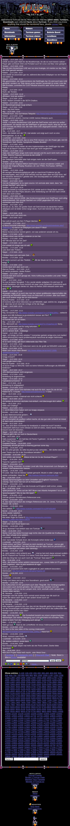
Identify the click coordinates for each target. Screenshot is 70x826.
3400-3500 (10, 687)
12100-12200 (49, 723)
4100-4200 (26, 689)
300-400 (45, 673)
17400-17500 (37, 750)
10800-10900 (56, 716)
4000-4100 (15, 689)
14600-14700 (24, 736)
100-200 (29, 673)
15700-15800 (49, 741)
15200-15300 (43, 738)
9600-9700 (26, 711)
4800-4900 (41, 691)
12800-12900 (24, 727)
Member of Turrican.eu (35, 782)
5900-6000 (41, 696)
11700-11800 (56, 720)
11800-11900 (11, 723)
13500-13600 (56, 729)
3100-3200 (36, 684)
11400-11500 (17, 720)
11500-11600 (30, 720)
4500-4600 (10, 691)
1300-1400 (20, 678)
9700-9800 (36, 711)
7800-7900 (10, 705)
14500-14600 (11, 736)
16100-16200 (43, 743)
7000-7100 (41, 700)
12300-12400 (17, 725)
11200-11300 (49, 718)
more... (35, 664)
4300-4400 (46, 689)
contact (55, 24)
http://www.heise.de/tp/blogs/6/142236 (51, 114)
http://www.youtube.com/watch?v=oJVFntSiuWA (36, 509)
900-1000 (38, 675)
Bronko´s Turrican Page (35, 777)
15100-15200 (30, 738)
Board (14, 657)
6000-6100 (52, 696)
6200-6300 (15, 698)
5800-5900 (31, 696)
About (35, 793)
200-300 (37, 673)
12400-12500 (30, 725)
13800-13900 (37, 732)
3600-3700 (31, 687)
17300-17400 (24, 750)
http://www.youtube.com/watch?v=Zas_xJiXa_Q (21, 632)
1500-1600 (41, 678)
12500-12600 (43, 725)
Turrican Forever (35, 775)
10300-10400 (49, 714)
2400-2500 (20, 682)
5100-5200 (15, 693)
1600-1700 (52, 678)
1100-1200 (58, 675)
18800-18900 (43, 756)
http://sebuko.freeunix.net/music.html (43, 475)
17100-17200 (56, 747)
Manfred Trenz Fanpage (35, 779)
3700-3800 (41, 687)
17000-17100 (43, 747)
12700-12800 (11, 727)
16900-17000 (30, 747)
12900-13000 (37, 727)
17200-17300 (11, 750)
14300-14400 (43, 734)
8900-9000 (10, 709)
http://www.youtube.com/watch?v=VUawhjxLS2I (37, 324)
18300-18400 (37, 754)
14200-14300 (30, 734)
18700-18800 (30, 756)
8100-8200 (41, 705)
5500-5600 (57, 693)
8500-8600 (26, 707)
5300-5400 (36, 693)
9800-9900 (46, 711)
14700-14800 (37, 736)
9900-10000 (57, 711)
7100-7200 (52, 700)
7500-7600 (36, 702)
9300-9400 (52, 709)
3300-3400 (57, 684)
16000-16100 (30, 743)
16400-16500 (24, 745)
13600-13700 (11, 732)
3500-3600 (20, 687)
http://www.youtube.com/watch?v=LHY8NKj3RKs (38, 313)
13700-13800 (24, 732)
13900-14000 (49, 732)
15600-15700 (37, 741)
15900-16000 (17, 743)
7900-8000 (20, 705)
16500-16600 (37, 745)
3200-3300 (46, 684)
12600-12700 (56, 725)
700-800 (21, 675)
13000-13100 (49, 727)
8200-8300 (52, 705)
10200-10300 (37, 714)
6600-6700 (57, 698)
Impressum (34, 795)
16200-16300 (56, 743)
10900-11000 (11, 718)
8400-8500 (15, 707)
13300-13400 (30, 729)
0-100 (21, 673)
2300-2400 (10, 682)
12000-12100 (37, 723)
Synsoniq (35, 784)
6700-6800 (10, 700)
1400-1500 (31, 678)
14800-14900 (49, 736)
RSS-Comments (35, 809)
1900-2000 (26, 680)
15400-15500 (11, 741)
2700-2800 (52, 682)
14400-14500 (56, 734)
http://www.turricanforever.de (33, 392)
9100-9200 (31, 709)
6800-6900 (20, 700)
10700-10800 (43, 716)
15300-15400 (56, 738)
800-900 (29, 675)
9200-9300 (41, 709)
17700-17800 (17, 752)
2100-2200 (46, 680)
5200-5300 (26, 693)
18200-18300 (24, 754)
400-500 (53, 673)
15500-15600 (24, 741)
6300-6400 (26, 698)
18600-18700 (17, 756)
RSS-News (35, 806)
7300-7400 (15, 702)
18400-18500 (49, 754)
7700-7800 (57, 702)
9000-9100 (20, 709)
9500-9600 (15, 711)
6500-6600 (46, 698)
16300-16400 (11, 745)
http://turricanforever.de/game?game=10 (28, 571)
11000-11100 (24, 718)
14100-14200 (17, 734)
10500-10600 (17, 716)
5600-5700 (10, 696)
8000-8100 (31, 705)
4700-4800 (31, 691)
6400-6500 (36, 698)
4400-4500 (57, 689)
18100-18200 (11, 754)
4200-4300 (36, 689)
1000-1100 (48, 675)
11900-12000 (24, 723)
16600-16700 (49, 745)
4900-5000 (52, 691)
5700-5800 (20, 696)
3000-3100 (26, 684)
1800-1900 (15, 680)
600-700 (13, 675)
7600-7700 (46, 702)
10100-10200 (24, 714)
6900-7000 (31, 700)
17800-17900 (30, 752)
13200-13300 (17, 729)
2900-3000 (15, 684)
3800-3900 (52, 687)
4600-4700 (20, 691)
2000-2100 (36, 680)
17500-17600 (49, 750)
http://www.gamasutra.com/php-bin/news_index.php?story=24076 (26, 518)
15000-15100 (17, 738)
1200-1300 (10, 678)
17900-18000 (43, 752)
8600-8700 (36, 707)
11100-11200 (37, 718)
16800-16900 (17, 747)
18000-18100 (56, 752)
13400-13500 (43, 729)
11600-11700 (43, 720)
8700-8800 (46, 707)
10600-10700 (30, 716)
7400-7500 (26, 702)
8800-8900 (57, 707)
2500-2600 (31, 682)
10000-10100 (11, 714)
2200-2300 (57, 680)
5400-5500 (46, 693)
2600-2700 (41, 682)
